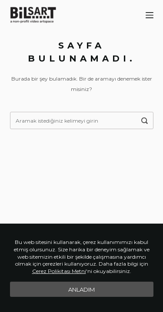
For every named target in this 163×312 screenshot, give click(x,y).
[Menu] (149, 15)
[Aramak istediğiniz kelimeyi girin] (144, 120)
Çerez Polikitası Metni (59, 271)
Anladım (81, 289)
